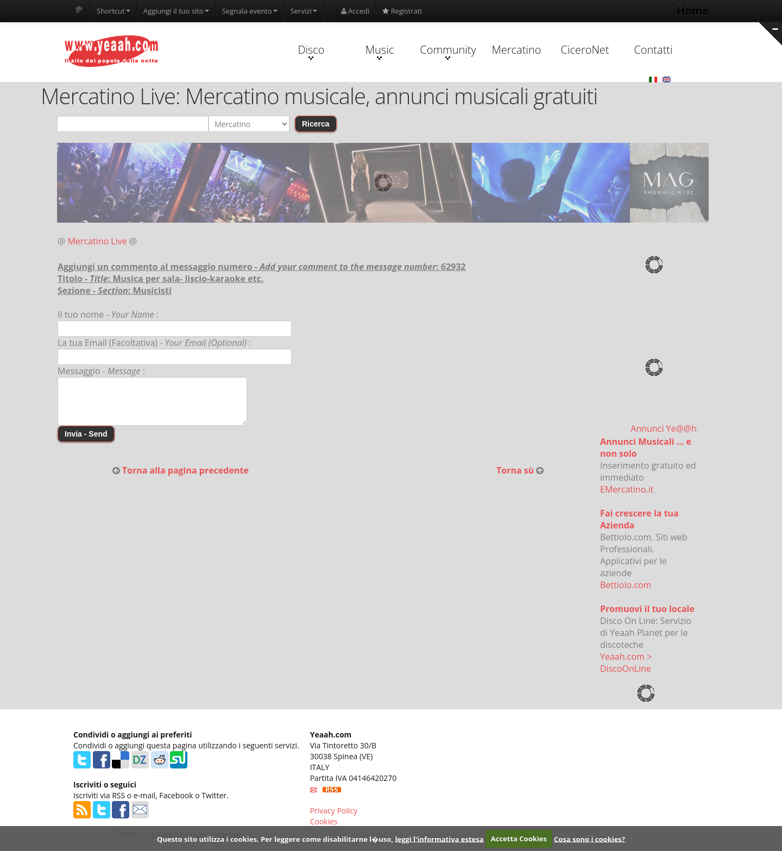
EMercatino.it (626, 489)
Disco (311, 51)
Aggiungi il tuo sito (176, 11)
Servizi (304, 11)
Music (379, 51)
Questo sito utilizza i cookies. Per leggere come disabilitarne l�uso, (275, 838)
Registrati (401, 11)
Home (693, 10)
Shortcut (113, 11)
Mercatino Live (97, 241)
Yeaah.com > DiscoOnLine (626, 663)
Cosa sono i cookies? (589, 838)
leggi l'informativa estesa (439, 838)
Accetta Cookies (519, 838)
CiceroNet (584, 49)
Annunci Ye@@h (663, 428)
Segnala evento (250, 11)
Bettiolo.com (625, 585)
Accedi (355, 11)
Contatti (653, 49)
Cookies (324, 821)
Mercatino (516, 49)
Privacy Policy (333, 810)
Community (448, 51)
